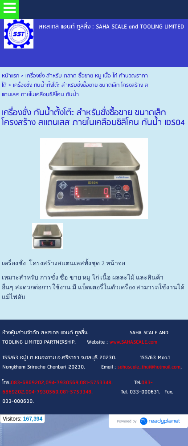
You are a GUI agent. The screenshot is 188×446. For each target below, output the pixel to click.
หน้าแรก (10, 76)
